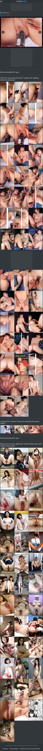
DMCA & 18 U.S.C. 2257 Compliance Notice (30, 748)
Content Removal (14, 748)
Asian (21, 1)
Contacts (5, 748)
